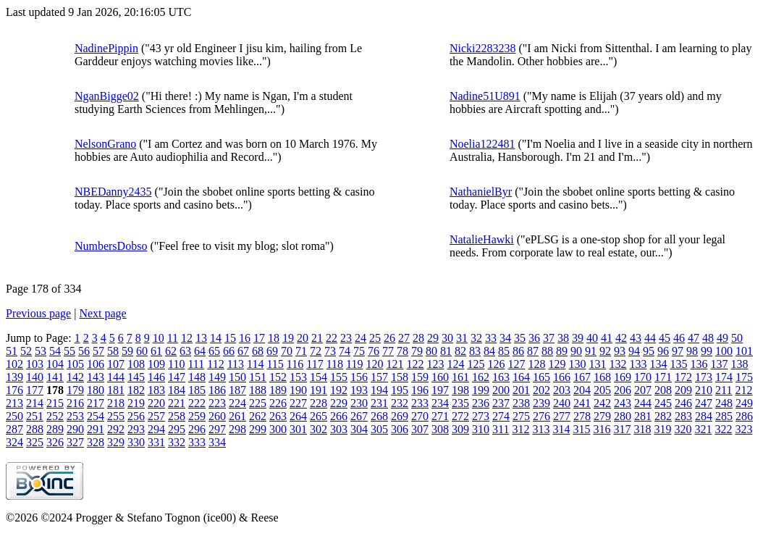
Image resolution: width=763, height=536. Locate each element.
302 (318, 429)
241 (582, 403)
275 (521, 416)
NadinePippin (106, 48)
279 (602, 416)
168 (602, 377)
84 (489, 351)
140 (34, 377)
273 (480, 416)
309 (460, 429)
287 (14, 429)
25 (375, 338)
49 (722, 338)
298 (237, 429)
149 (217, 377)
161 (460, 377)
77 (388, 351)
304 (359, 429)
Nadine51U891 (485, 96)
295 (176, 429)
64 (200, 351)
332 (176, 442)
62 (171, 351)
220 (156, 403)
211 (723, 390)
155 (338, 377)
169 (622, 377)
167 (582, 377)
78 (402, 351)
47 (693, 338)
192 (338, 390)
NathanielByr (481, 191)
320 (682, 429)
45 (664, 338)
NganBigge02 (107, 96)
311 (500, 429)
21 (317, 338)
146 (156, 377)
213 (14, 403)
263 (278, 416)
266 (338, 416)
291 (95, 429)
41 (606, 338)
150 (237, 377)
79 (417, 351)
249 (744, 403)
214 (34, 403)
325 (34, 442)
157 (379, 377)
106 (95, 364)
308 (440, 429)
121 (394, 364)
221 (176, 403)
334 (217, 442)
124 (455, 364)
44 (650, 338)
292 (116, 429)
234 (440, 403)
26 (389, 338)
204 (582, 390)
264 (298, 416)
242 (602, 403)
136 (698, 364)
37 (549, 338)
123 (435, 364)
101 (744, 351)
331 (156, 442)
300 (278, 429)
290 (75, 429)
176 (14, 390)
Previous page (38, 313)
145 (136, 377)
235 (460, 403)
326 (55, 442)
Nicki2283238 (483, 48)
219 (136, 403)
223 (217, 403)
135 (678, 364)
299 (257, 429)
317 (622, 429)
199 (480, 390)
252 (55, 416)
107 (116, 364)
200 (501, 390)
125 (475, 364)
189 (278, 390)
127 (516, 364)
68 (258, 351)
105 (75, 364)
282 (663, 416)
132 (617, 364)
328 (95, 442)
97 (677, 351)
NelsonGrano (105, 144)
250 (14, 416)
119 (354, 364)
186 (217, 390)
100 (724, 351)
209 (683, 390)
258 (176, 416)
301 (298, 429)
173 (703, 377)
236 (480, 403)
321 (703, 429)
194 (379, 390)
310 (480, 429)
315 (581, 429)
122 (414, 364)
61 (156, 351)
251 (34, 416)
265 (318, 416)
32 (476, 338)
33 (491, 338)
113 (235, 364)
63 (185, 351)
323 (743, 429)
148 (197, 377)
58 (113, 351)
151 (257, 377)
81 (446, 351)
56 (84, 351)
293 (136, 429)
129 (556, 364)
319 (662, 429)
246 (683, 403)
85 (504, 351)
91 (591, 351)
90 (576, 351)
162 (480, 377)
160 (440, 377)
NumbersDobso (111, 246)
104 (55, 364)
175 (744, 377)
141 (55, 377)
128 (536, 364)
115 (274, 364)
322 (723, 429)
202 (541, 390)
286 (744, 416)
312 (520, 429)
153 (298, 377)
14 (216, 338)
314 (561, 429)
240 (561, 403)
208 (663, 390)
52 (26, 351)
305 (379, 429)
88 (547, 351)
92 (605, 351)
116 (295, 364)
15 (230, 338)
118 (334, 364)
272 (460, 416)
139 (14, 377)
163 (501, 377)
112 (215, 364)
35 (520, 338)
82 (460, 351)
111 (195, 364)
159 (420, 377)
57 (98, 351)
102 (14, 364)
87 (533, 351)
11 (172, 338)
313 (540, 429)
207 (643, 390)
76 (373, 351)
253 (75, 416)
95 (648, 351)
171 (663, 377)
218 (116, 403)
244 (643, 403)
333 (197, 442)
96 (663, 351)
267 (359, 416)
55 (69, 351)
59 (127, 351)
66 (229, 351)
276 (541, 416)
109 (156, 364)
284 (703, 416)
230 (359, 403)
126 (496, 364)
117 (314, 364)
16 (244, 338)
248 (724, 403)
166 (561, 377)
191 (318, 390)
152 (278, 377)
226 (278, 403)
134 (658, 364)
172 (683, 377)
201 (521, 390)
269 (399, 416)
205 (602, 390)
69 (272, 351)
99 (706, 351)
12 (187, 338)
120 (374, 364)
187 (237, 390)
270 (420, 416)
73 (330, 351)
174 (724, 377)
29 (433, 338)
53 (40, 351)
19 (288, 338)
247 (703, 403)
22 (331, 338)
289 (55, 429)
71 (301, 351)
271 (440, 416)
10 (158, 338)
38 (563, 338)
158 (399, 377)
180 (95, 390)
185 (197, 390)
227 (298, 403)
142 (75, 377)
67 (243, 351)
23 (346, 338)
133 (637, 364)
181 (116, 390)
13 (201, 338)
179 (75, 390)
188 (257, 390)
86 (518, 351)
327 (75, 442)
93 (619, 351)
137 (719, 364)
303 (338, 429)
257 (156, 416)
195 (399, 390)
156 (359, 377)
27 (404, 338)
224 (237, 403)
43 (635, 338)
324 (14, 442)
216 (75, 403)
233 (420, 403)
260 (217, 416)
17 (259, 338)
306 (399, 429)
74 (344, 351)
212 (743, 390)
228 (318, 403)
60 (142, 351)
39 (577, 338)
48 (708, 338)
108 (136, 364)
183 (156, 390)
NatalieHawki (482, 239)
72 (315, 351)
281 (643, 416)
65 (214, 351)
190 (298, 390)
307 (420, 429)
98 (692, 351)
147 (176, 377)
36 (534, 338)
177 (34, 390)
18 (273, 338)
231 (379, 403)
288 (34, 429)
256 (136, 416)
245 (663, 403)
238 (521, 403)
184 (176, 390)
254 (95, 416)
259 (197, 416)
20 (302, 338)
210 (703, 390)
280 (622, 416)
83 (475, 351)
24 (360, 338)
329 (116, 442)
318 (642, 429)
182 (136, 390)
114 (255, 364)
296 (197, 429)
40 (592, 338)
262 (257, 416)
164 (521, 377)
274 (501, 416)
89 (562, 351)
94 (634, 351)
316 (601, 429)
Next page (102, 313)
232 (399, 403)
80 (431, 351)
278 (582, 416)
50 (737, 338)
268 (379, 416)
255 (116, 416)
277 (561, 416)
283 (683, 416)
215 (55, 403)
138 (739, 364)
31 (462, 338)
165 (541, 377)
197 (440, 390)
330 (136, 442)
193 (359, 390)
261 (237, 416)
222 (197, 403)
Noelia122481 (482, 144)
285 (724, 416)
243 (622, 403)
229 (338, 403)
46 (679, 338)
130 (577, 364)
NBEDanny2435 (113, 191)
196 (420, 390)
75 (359, 351)
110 (176, 364)
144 (116, 377)
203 (561, 390)
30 (447, 338)
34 (505, 338)
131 (597, 364)
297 (217, 429)
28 (418, 338)
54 (55, 351)
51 (11, 351)
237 (501, 403)
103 (34, 364)
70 (286, 351)
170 (643, 377)
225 (257, 403)
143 (95, 377)
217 (95, 403)
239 (541, 403)
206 (622, 390)
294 (156, 429)
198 (460, 390)
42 (621, 338)
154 (318, 377)
